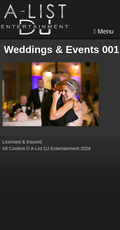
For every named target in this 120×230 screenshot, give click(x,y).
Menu (103, 31)
